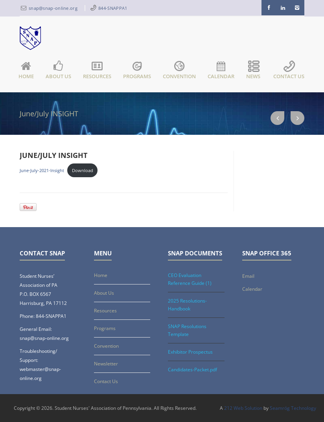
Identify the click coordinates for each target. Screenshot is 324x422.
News (253, 71)
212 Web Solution (243, 408)
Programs (137, 71)
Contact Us (288, 71)
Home (26, 71)
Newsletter (106, 363)
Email (248, 276)
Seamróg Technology (293, 408)
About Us (58, 71)
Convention (179, 71)
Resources (97, 71)
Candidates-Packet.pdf (192, 369)
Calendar (221, 71)
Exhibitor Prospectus (190, 352)
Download (82, 170)
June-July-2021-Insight (42, 170)
